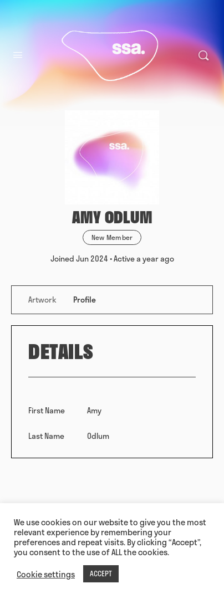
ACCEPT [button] (101, 573)
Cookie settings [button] (46, 574)
